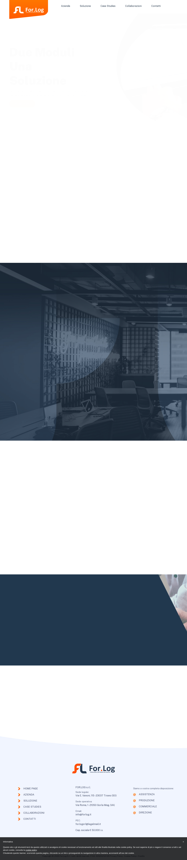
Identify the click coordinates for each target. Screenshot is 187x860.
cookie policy (31, 850)
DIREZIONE (145, 812)
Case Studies (108, 6)
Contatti (156, 6)
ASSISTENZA (147, 794)
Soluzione (85, 6)
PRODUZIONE (147, 800)
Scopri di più (22, 102)
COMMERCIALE (148, 806)
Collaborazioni (133, 6)
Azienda (65, 6)
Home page (30, 788)
